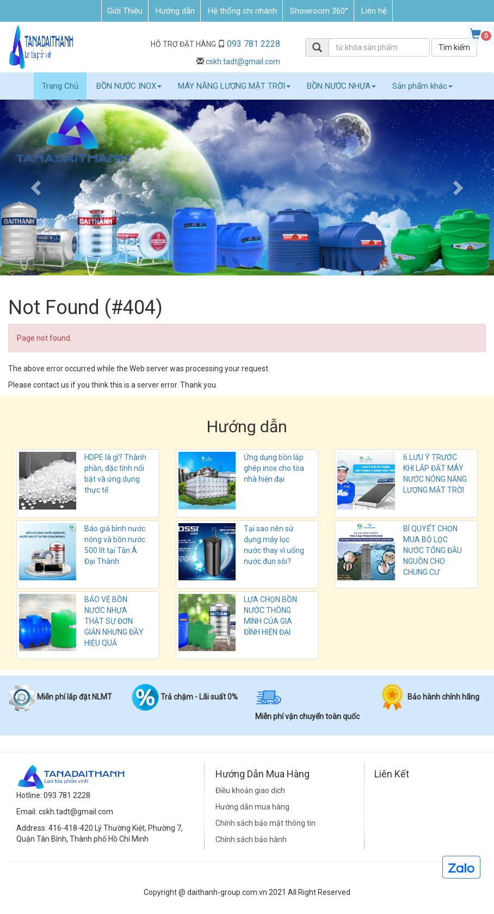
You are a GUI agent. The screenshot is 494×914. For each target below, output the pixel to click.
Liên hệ (374, 11)
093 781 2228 (253, 44)
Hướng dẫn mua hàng (252, 806)
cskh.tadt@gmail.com (243, 61)
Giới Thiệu (125, 11)
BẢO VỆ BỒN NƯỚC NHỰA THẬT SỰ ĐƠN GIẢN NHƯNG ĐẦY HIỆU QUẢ (114, 621)
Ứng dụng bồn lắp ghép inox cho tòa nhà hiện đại (274, 468)
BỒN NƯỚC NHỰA (341, 86)
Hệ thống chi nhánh (242, 11)
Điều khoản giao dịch (250, 790)
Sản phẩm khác (422, 86)
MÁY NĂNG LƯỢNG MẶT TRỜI (234, 86)
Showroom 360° (319, 11)
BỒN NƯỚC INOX (129, 86)
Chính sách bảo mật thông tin (265, 823)
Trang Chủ (60, 86)
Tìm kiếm (454, 47)
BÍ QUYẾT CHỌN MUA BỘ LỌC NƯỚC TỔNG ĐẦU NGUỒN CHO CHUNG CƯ (432, 550)
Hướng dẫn (175, 11)
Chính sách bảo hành (251, 839)
